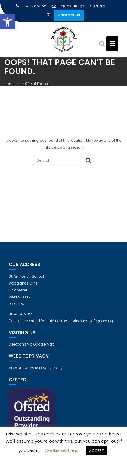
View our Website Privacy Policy (36, 369)
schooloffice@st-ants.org (78, 6)
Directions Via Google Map (32, 346)
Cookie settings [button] (61, 450)
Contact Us (68, 15)
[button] (7, 21)
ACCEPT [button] (96, 450)
